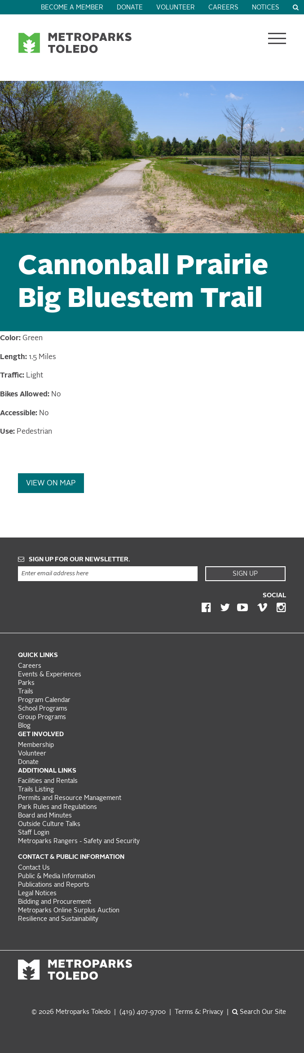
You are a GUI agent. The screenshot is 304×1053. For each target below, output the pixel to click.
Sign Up (245, 574)
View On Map (51, 483)
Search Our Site (259, 1012)
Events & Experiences (49, 675)
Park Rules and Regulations (57, 807)
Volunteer (175, 8)
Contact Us (34, 868)
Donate (130, 8)
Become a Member (72, 8)
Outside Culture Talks (49, 824)
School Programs (42, 709)
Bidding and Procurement (54, 902)
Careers (223, 8)
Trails (25, 692)
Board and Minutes (45, 816)
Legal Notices (37, 894)
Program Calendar (44, 700)
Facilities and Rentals (48, 781)
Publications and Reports (53, 885)
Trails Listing (36, 790)
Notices (265, 8)
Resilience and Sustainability (58, 919)
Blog (24, 726)
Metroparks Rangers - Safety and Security (79, 841)
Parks (26, 683)
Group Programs (42, 717)
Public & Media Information (56, 877)
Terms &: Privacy (199, 1012)
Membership (37, 745)
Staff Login (33, 833)
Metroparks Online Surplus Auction (68, 911)
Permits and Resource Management (69, 798)
